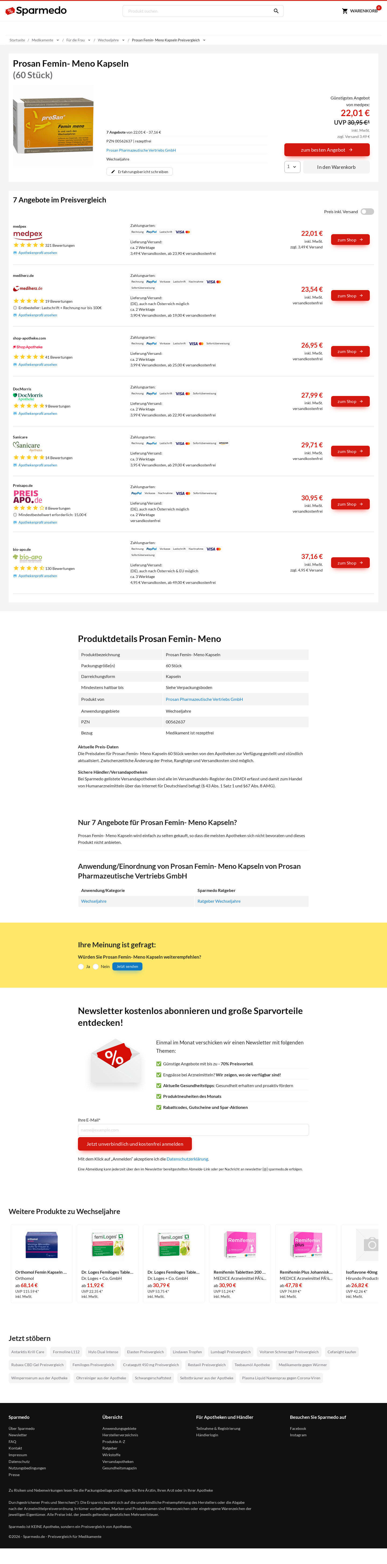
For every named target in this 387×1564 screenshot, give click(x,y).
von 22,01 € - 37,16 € (133, 132)
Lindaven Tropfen (187, 1351)
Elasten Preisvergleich (145, 1351)
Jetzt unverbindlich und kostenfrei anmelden (135, 1144)
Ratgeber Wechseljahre (219, 901)
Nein (105, 966)
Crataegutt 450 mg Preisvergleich (151, 1364)
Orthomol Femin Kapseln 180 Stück (41, 1271)
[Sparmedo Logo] (36, 11)
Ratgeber (109, 1448)
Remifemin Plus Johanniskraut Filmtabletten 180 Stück (306, 1271)
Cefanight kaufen (342, 1351)
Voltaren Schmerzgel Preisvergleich (289, 1351)
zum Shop (350, 239)
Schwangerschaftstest (153, 1377)
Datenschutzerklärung (187, 1158)
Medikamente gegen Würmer (303, 1364)
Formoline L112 (66, 1351)
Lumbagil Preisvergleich (231, 1351)
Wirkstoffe (111, 1454)
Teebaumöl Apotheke (252, 1364)
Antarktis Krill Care (27, 1351)
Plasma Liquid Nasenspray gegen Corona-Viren (281, 1377)
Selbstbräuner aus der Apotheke (206, 1377)
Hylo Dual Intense (103, 1351)
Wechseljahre (93, 901)
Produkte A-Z (113, 1441)
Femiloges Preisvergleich (93, 1364)
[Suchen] (274, 11)
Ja (88, 966)
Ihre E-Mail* (89, 1119)
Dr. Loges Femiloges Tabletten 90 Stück (174, 1271)
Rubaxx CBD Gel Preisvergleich (37, 1364)
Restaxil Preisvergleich (207, 1364)
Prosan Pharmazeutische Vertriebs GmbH (141, 150)
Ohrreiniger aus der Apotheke (101, 1377)
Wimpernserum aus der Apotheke (39, 1377)
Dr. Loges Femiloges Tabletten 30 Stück (107, 1271)
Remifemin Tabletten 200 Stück (240, 1271)
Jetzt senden (127, 966)
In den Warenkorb (336, 167)
